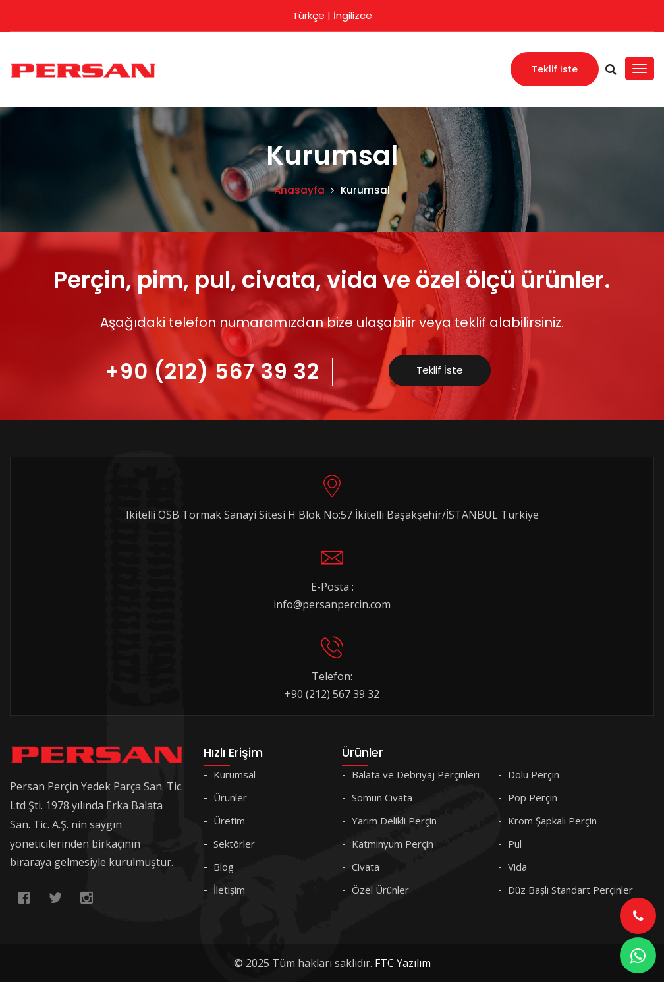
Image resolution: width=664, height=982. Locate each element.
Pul (515, 843)
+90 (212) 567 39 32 (212, 371)
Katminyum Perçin (392, 843)
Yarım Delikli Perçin (394, 820)
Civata (365, 866)
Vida (517, 866)
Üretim (229, 820)
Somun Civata (382, 797)
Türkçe (308, 15)
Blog (223, 866)
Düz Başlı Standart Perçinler (570, 889)
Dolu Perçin (533, 774)
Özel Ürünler (380, 889)
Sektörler (234, 843)
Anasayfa (299, 190)
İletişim (229, 889)
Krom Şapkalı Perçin (552, 820)
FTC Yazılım (403, 963)
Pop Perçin (532, 797)
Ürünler (230, 797)
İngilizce (352, 15)
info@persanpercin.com (332, 604)
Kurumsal (234, 774)
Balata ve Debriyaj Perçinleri (416, 774)
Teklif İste (555, 69)
